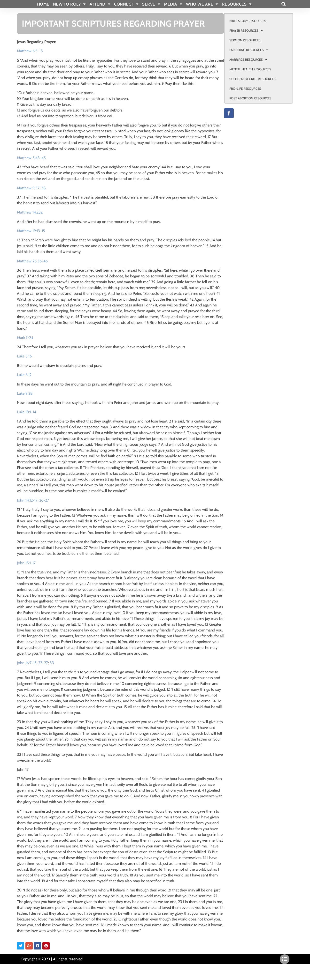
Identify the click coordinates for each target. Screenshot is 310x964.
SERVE (151, 4)
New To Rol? (69, 4)
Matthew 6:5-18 (30, 51)
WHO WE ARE (202, 4)
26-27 (44, 500)
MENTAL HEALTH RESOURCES (250, 69)
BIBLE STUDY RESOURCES (247, 21)
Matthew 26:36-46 (32, 261)
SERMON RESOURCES (245, 40)
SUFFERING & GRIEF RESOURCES (252, 79)
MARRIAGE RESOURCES (248, 60)
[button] (283, 4)
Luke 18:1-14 (26, 412)
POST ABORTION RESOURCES (250, 98)
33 (52, 662)
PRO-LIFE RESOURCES (245, 88)
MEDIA (173, 4)
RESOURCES (237, 4)
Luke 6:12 (24, 374)
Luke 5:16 (24, 356)
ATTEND (100, 4)
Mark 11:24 (25, 337)
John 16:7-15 (27, 662)
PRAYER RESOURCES (246, 31)
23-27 (43, 662)
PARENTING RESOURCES (248, 50)
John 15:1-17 (26, 563)
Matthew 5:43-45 (31, 158)
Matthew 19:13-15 (31, 231)
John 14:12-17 (27, 500)
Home (43, 4)
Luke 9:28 (25, 393)
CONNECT (126, 4)
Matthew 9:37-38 (31, 188)
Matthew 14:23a (30, 212)
